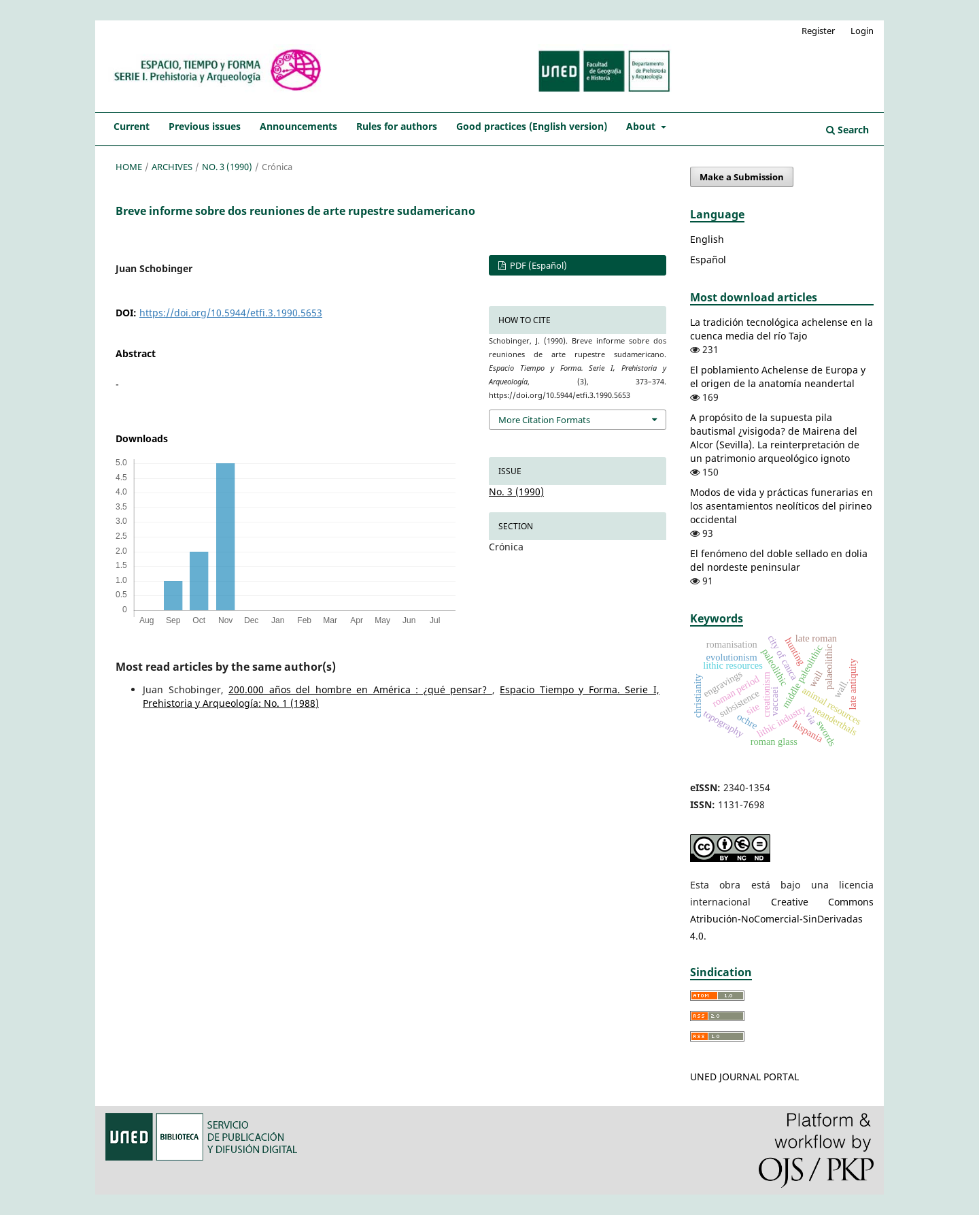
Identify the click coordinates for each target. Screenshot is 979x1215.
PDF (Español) (537, 265)
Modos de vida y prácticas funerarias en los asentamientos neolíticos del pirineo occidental (781, 506)
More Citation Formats (544, 420)
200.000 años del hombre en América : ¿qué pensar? (360, 689)
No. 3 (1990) (227, 167)
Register (818, 30)
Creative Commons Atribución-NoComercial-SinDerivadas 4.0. (782, 918)
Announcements (298, 126)
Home (129, 167)
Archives (172, 167)
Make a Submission (742, 177)
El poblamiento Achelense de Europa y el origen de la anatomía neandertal (777, 376)
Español (708, 259)
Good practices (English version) (531, 126)
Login (862, 30)
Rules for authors (396, 126)
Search (847, 129)
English (707, 239)
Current (132, 126)
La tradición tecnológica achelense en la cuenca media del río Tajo (781, 329)
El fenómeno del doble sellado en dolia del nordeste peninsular (779, 560)
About (642, 126)
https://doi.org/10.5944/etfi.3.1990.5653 (230, 312)
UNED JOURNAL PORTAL (744, 1076)
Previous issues (205, 126)
